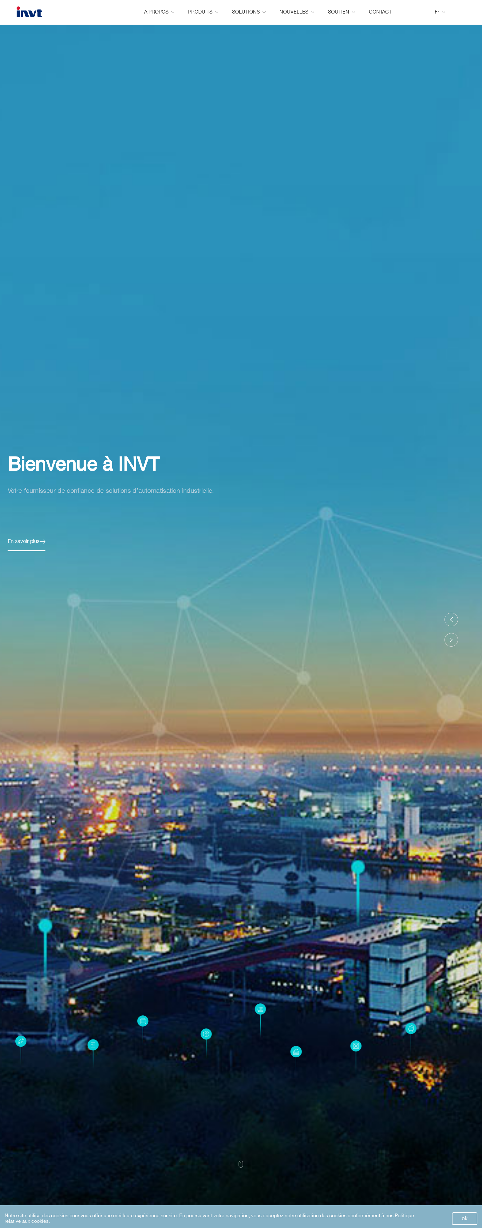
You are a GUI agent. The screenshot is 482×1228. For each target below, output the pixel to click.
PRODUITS (203, 12)
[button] (451, 619)
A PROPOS (159, 12)
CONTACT (380, 12)
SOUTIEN (341, 12)
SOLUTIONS (249, 12)
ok (465, 1218)
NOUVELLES (296, 12)
